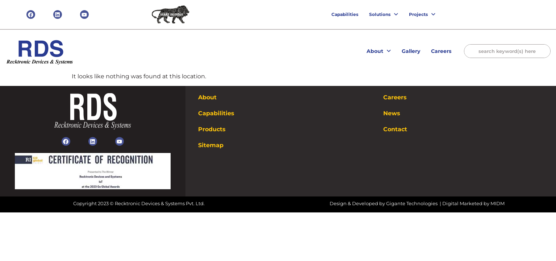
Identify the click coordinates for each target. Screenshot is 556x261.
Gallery (411, 51)
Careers (441, 51)
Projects (422, 14)
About (379, 51)
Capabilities (344, 14)
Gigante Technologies (412, 203)
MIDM (497, 203)
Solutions (383, 14)
